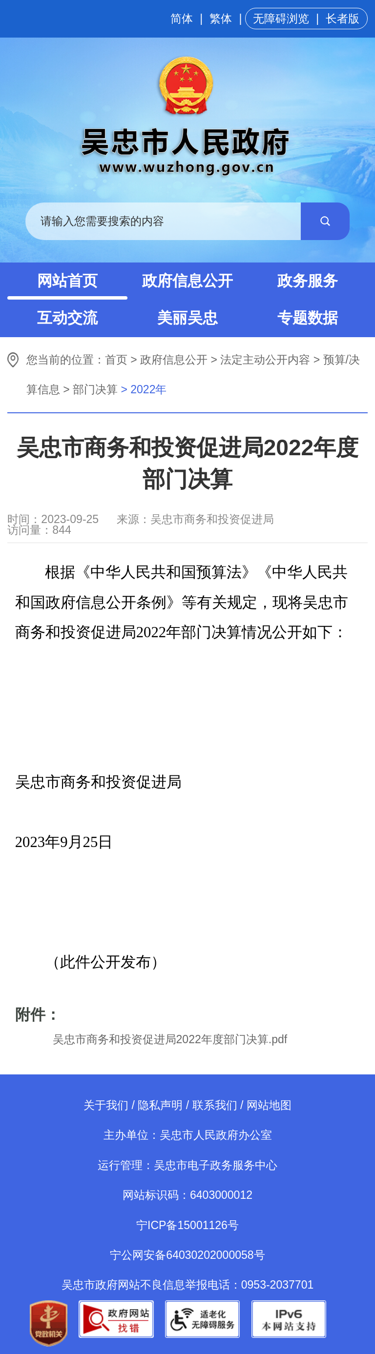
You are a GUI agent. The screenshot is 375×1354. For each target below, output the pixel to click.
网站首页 (67, 280)
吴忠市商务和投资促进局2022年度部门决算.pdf (170, 1039)
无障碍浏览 (281, 18)
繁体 (220, 18)
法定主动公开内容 (265, 359)
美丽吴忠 (187, 317)
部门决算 (95, 389)
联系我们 (214, 1105)
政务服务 (307, 280)
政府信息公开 (187, 280)
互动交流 (67, 317)
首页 (116, 359)
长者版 (342, 18)
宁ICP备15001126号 (187, 1225)
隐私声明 (160, 1105)
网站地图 (269, 1105)
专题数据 (307, 317)
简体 (181, 18)
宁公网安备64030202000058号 (187, 1255)
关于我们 (105, 1105)
